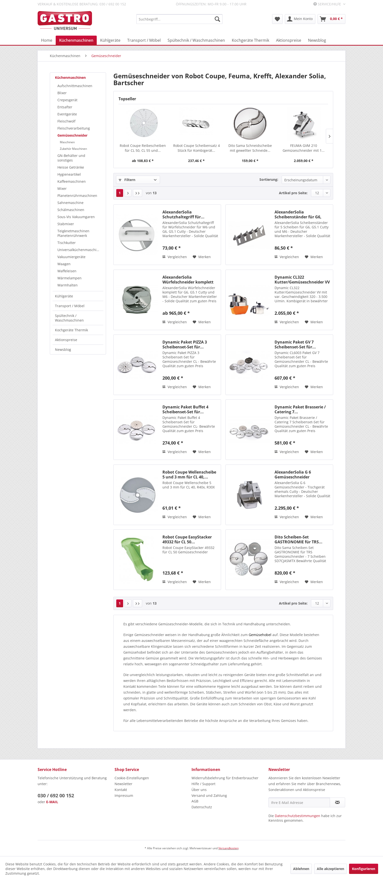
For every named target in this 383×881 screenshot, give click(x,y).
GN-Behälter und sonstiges (71, 157)
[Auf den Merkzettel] (202, 257)
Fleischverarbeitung (73, 128)
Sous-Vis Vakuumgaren (76, 216)
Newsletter (123, 783)
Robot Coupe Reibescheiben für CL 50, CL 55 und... (143, 148)
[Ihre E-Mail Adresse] (299, 802)
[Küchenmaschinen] (76, 40)
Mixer (62, 188)
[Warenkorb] (331, 19)
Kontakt (121, 789)
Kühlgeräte (64, 296)
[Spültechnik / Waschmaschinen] (196, 40)
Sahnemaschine (70, 202)
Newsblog (63, 349)
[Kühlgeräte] (110, 40)
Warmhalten (67, 285)
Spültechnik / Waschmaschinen (69, 318)
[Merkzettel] (277, 19)
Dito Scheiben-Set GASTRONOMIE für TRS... (298, 539)
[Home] (47, 40)
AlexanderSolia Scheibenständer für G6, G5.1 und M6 (298, 214)
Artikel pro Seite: (293, 193)
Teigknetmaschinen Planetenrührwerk (73, 233)
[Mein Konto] (300, 19)
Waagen (64, 264)
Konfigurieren (363, 868)
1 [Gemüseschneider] (120, 193)
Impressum (124, 795)
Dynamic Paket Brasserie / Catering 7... (300, 409)
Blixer (62, 93)
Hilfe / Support (203, 783)
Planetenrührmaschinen (77, 195)
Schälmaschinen (70, 209)
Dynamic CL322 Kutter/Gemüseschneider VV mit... (302, 279)
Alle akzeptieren (330, 868)
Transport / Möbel (70, 306)
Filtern (127, 179)
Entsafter (64, 107)
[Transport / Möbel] (144, 40)
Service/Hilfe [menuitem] (327, 4)
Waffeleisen (66, 271)
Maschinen (67, 142)
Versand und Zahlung (209, 795)
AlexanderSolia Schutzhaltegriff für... (183, 214)
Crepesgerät (67, 100)
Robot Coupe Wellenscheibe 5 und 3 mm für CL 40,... (189, 474)
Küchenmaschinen (70, 77)
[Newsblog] (317, 40)
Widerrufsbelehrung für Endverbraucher (225, 778)
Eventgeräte (67, 114)
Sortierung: (268, 179)
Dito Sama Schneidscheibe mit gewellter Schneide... (250, 148)
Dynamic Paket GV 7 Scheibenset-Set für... (295, 344)
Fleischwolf (66, 121)
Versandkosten (228, 848)
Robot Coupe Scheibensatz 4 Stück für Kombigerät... (196, 148)
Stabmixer (65, 224)
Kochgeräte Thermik (71, 330)
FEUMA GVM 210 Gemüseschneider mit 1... (304, 148)
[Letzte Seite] (137, 193)
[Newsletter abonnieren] (337, 802)
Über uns (199, 789)
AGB (195, 801)
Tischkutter (66, 242)
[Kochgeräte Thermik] (250, 40)
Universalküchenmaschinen (80, 249)
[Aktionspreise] (289, 40)
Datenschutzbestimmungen (297, 815)
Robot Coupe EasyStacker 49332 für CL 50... (187, 539)
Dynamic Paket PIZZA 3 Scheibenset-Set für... (184, 344)
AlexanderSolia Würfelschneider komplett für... (187, 279)
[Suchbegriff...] (179, 19)
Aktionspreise (66, 339)
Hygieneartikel (69, 174)
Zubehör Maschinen (73, 149)
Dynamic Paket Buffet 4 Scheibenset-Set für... (185, 409)
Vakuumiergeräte (71, 256)
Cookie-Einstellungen (132, 778)
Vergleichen (174, 256)
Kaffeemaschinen (71, 181)
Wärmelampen (69, 278)
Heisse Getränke (70, 167)
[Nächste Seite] (128, 193)
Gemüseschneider (72, 135)
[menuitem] (179, 19)
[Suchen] (217, 19)
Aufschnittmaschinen (74, 85)
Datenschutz (202, 807)
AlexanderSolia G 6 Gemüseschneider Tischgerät (293, 474)
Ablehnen (301, 868)
